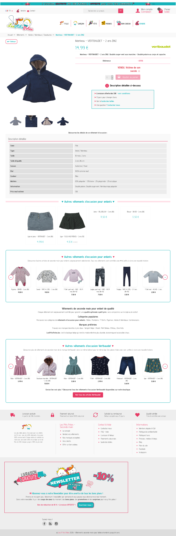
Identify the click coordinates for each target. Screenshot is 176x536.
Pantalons (95, 320)
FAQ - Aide (105, 432)
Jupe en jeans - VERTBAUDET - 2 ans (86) (40, 236)
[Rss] (50, 523)
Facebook (142, 449)
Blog (140, 442)
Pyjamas (110, 320)
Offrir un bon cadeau (70, 444)
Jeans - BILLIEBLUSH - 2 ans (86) (104, 212)
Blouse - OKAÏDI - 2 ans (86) (135, 212)
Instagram (142, 452)
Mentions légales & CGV (147, 428)
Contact (31, 11)
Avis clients (67, 441)
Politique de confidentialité (148, 432)
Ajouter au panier (128, 77)
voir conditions (124, 93)
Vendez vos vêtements (71, 434)
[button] (11, 41)
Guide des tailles (107, 101)
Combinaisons (134, 320)
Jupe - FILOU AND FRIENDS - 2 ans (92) (72, 236)
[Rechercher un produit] (100, 11)
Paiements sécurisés (108, 439)
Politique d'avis (144, 435)
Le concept (66, 431)
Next (165, 277)
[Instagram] (56, 523)
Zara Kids (120, 328)
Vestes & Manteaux (121, 320)
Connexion (146, 11)
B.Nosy (112, 328)
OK (121, 11)
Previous (10, 277)
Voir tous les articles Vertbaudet (88, 395)
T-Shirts (103, 320)
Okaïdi (98, 328)
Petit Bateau (105, 328)
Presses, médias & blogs (148, 439)
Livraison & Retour (107, 435)
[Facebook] (44, 523)
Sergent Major (89, 328)
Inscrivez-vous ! (85, 505)
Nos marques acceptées (71, 438)
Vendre (23, 11)
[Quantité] (108, 77)
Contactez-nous (113, 105)
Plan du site (143, 445)
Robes (88, 320)
